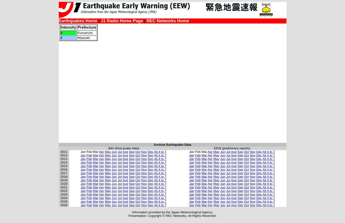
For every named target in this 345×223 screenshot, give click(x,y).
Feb (89, 155)
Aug (125, 152)
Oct (137, 152)
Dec (150, 152)
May (108, 152)
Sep (132, 152)
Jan (83, 155)
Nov (144, 152)
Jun (114, 152)
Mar (95, 155)
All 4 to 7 (160, 152)
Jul (120, 152)
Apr (101, 152)
